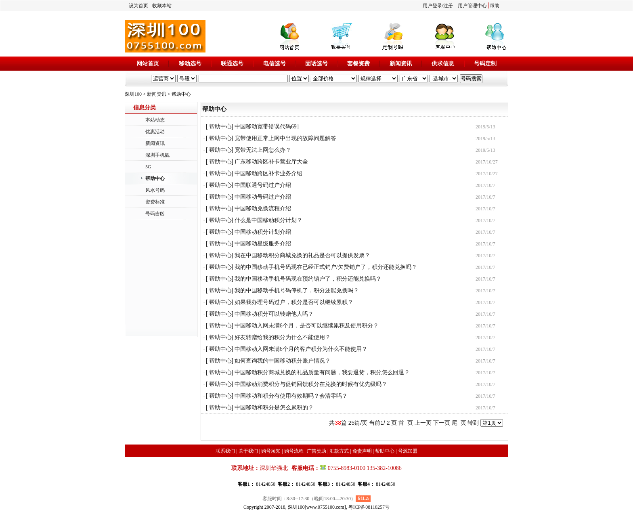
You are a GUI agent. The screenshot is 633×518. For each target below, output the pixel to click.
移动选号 (190, 64)
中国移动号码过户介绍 (263, 197)
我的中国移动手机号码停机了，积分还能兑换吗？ (297, 290)
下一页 (441, 422)
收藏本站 (162, 5)
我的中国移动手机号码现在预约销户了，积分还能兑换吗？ (308, 279)
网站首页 (147, 64)
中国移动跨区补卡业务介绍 (268, 173)
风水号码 (155, 190)
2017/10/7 (485, 185)
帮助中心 (155, 178)
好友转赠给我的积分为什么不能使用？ (283, 337)
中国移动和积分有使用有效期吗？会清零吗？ (291, 396)
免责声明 (362, 451)
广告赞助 (316, 451)
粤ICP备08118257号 (369, 507)
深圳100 (133, 94)
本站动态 (155, 120)
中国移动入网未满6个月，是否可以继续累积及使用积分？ (307, 326)
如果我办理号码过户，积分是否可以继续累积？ (294, 302)
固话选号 (316, 64)
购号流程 (294, 451)
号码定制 (485, 64)
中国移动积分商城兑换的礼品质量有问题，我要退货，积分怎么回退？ (322, 372)
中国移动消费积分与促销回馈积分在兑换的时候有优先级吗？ (311, 384)
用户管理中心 (472, 5)
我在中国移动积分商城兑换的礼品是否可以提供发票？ (302, 255)
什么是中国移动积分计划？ (268, 220)
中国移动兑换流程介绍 (263, 209)
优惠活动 (155, 131)
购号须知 (271, 451)
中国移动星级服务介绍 (263, 244)
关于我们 (248, 451)
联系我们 (225, 451)
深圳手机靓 (157, 155)
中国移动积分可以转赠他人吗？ (274, 314)
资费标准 (155, 202)
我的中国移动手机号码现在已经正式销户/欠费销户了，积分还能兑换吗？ (326, 267)
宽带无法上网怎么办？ (263, 150)
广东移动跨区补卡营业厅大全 (271, 162)
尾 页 (459, 422)
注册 (448, 5)
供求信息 (443, 64)
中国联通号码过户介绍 (263, 185)
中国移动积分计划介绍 (263, 232)
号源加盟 (407, 451)
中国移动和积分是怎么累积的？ (274, 408)
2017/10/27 (487, 162)
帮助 (494, 5)
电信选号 (274, 64)
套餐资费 (358, 64)
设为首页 (138, 5)
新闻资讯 (401, 64)
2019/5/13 (485, 127)
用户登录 (432, 5)
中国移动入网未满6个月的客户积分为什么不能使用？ (301, 349)
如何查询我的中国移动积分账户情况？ (283, 361)
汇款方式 (339, 451)
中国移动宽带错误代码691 (267, 127)
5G (148, 167)
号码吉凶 (155, 213)
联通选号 (232, 64)
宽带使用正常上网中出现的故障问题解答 (285, 138)
